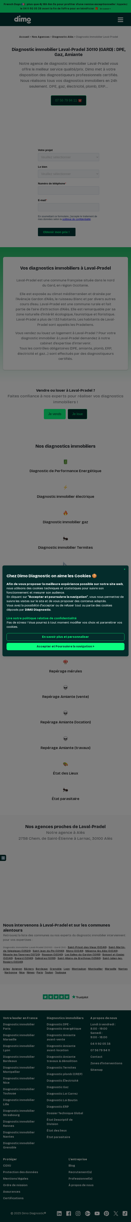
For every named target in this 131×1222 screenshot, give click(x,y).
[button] (125, 569)
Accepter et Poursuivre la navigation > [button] (65, 646)
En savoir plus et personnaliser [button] (65, 637)
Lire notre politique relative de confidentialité (42, 618)
